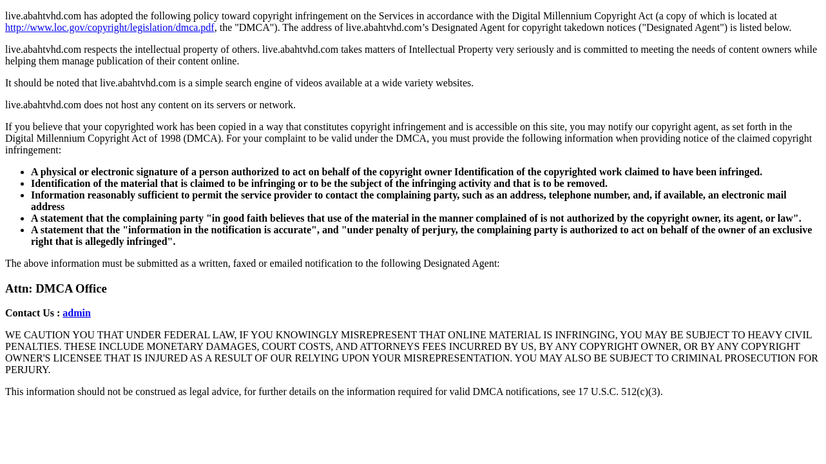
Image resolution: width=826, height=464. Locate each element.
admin (76, 312)
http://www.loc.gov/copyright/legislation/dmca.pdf (110, 27)
